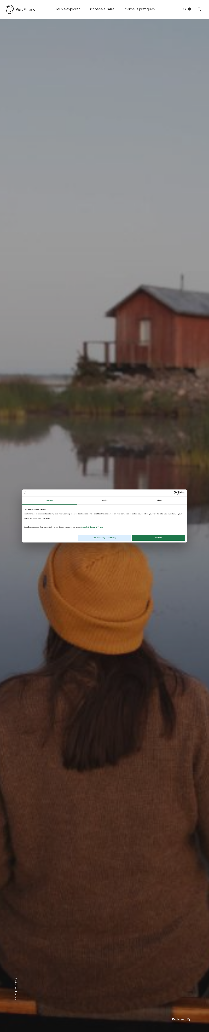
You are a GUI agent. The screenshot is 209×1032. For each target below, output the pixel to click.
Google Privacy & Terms (92, 527)
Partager (181, 1019)
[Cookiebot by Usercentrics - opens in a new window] (169, 493)
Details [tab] (104, 500)
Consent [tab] (49, 500)
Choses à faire (102, 9)
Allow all (158, 538)
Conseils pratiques (140, 9)
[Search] (199, 9)
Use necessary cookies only (104, 538)
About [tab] (159, 500)
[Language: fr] (187, 9)
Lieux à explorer (67, 9)
